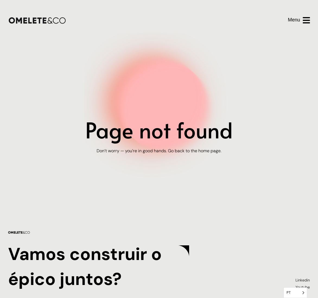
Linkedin (302, 279)
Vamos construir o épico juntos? (85, 266)
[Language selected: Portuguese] (295, 292)
